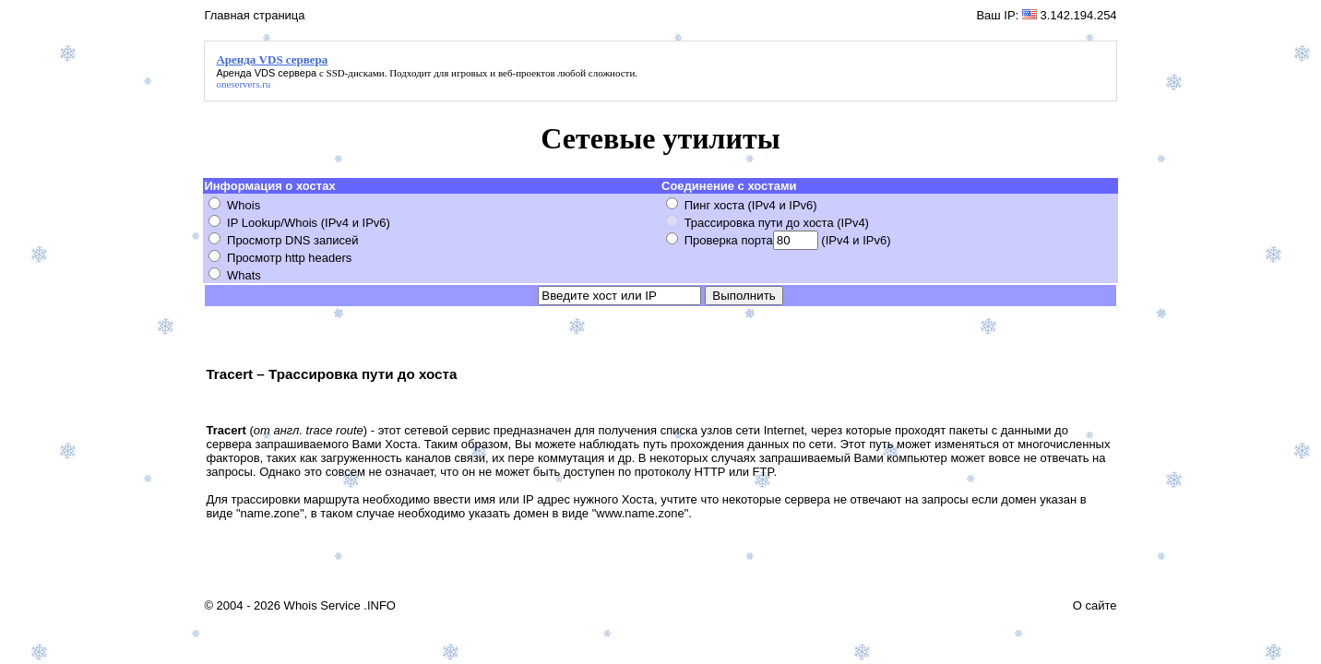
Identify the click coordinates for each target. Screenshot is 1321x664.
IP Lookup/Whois (272, 223)
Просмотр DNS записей (293, 240)
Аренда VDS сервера (266, 72)
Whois (243, 205)
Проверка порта (728, 240)
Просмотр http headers (289, 258)
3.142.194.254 (1078, 15)
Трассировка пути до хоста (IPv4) (776, 223)
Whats (244, 275)
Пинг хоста (714, 205)
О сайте (1095, 605)
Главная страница (254, 15)
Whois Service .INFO (340, 605)
